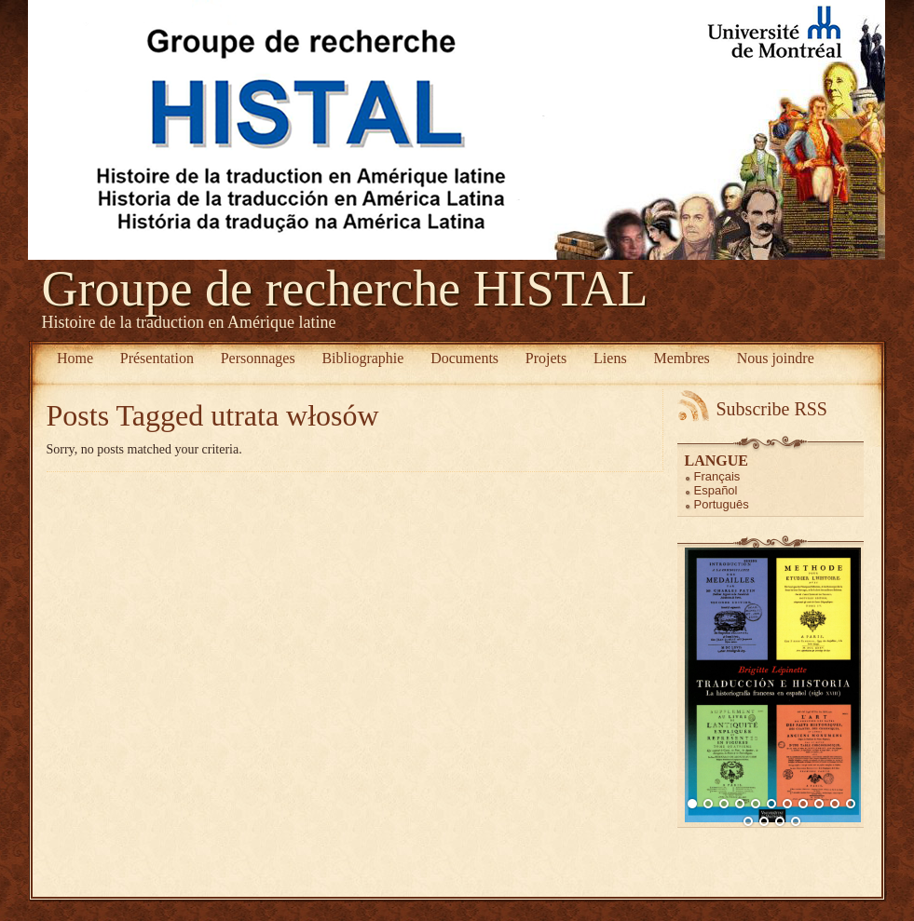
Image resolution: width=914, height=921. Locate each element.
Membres (681, 358)
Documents (464, 358)
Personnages (258, 358)
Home (75, 358)
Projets (545, 358)
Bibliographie (362, 358)
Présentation (157, 358)
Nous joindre (775, 358)
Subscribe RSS (771, 409)
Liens (610, 358)
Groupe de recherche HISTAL (345, 289)
